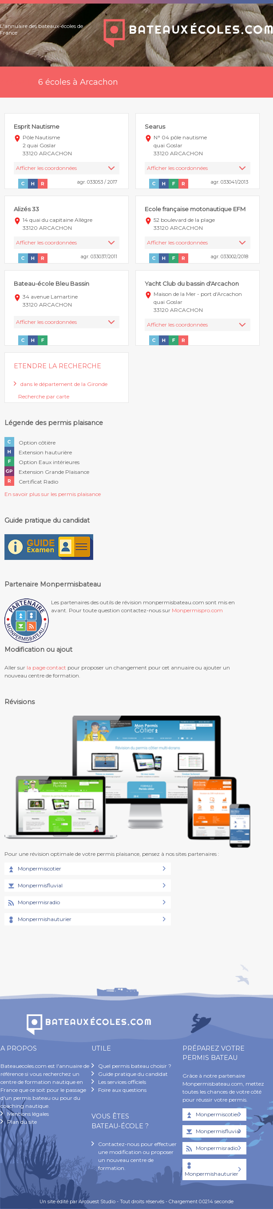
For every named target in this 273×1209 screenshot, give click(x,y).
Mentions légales (28, 1114)
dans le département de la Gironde (63, 384)
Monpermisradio (33, 902)
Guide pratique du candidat (133, 1074)
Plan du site (22, 1121)
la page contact (46, 667)
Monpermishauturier (39, 919)
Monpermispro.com (197, 610)
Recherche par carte (43, 396)
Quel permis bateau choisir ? (134, 1066)
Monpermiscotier (34, 869)
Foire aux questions (122, 1090)
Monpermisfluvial (35, 886)
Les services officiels (122, 1082)
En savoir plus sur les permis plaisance (52, 494)
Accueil (14, 82)
